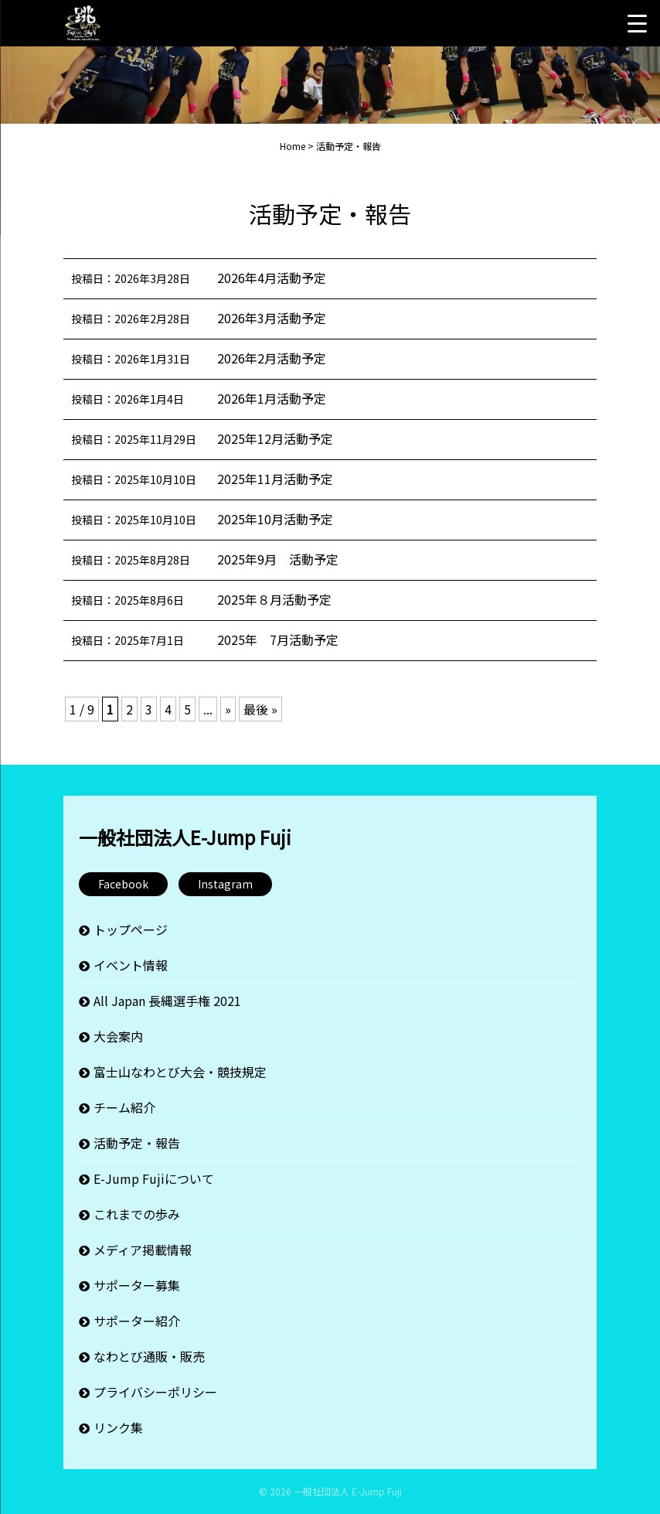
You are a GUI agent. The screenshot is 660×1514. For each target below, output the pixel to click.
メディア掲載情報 (143, 1249)
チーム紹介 (124, 1107)
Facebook (123, 884)
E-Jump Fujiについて (154, 1178)
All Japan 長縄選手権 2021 (167, 1000)
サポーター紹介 (137, 1320)
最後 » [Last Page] (260, 709)
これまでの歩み (137, 1214)
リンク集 (118, 1427)
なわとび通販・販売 (149, 1356)
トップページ (131, 929)
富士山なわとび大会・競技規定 (180, 1071)
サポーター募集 (137, 1285)
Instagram (225, 884)
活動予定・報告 (137, 1143)
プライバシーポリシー (155, 1392)
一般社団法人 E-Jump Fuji (348, 1491)
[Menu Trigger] (637, 23)
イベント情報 (131, 965)
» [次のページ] (228, 709)
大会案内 (118, 1036)
